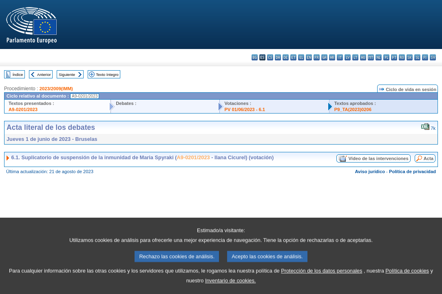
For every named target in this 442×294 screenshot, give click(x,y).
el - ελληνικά (301, 57)
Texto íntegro (107, 74)
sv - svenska (433, 57)
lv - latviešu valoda (348, 57)
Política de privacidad (412, 171)
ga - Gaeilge (324, 57)
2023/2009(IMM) (56, 88)
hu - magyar (363, 57)
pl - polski (386, 57)
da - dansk (278, 57)
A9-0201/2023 (23, 109)
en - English (309, 57)
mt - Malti (371, 57)
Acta (428, 158)
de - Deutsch (286, 57)
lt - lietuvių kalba (355, 57)
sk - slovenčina (410, 57)
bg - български (255, 57)
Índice (18, 74)
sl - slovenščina (417, 57)
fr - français (317, 57)
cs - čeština (270, 57)
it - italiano (340, 57)
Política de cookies (407, 279)
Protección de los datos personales (321, 279)
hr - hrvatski (332, 57)
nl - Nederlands (379, 57)
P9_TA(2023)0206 (352, 109)
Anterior (44, 74)
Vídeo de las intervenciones (378, 158)
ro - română (402, 57)
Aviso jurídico (370, 171)
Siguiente (67, 74)
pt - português (394, 57)
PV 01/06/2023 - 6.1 (245, 109)
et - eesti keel (293, 57)
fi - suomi (425, 57)
